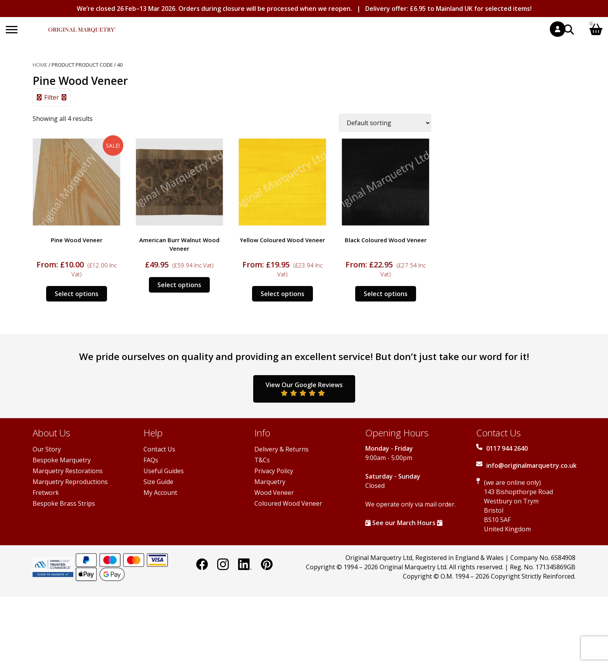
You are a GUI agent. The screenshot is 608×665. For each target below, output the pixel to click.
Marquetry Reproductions (70, 481)
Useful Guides (163, 471)
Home (40, 64)
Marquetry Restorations (68, 471)
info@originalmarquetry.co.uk (531, 465)
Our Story (47, 449)
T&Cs (262, 460)
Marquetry (269, 481)
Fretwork (46, 492)
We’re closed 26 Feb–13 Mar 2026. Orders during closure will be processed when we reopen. (214, 8)
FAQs (150, 460)
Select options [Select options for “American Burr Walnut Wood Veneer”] (179, 285)
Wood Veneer (274, 492)
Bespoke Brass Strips (64, 503)
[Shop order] (385, 123)
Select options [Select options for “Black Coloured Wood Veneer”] (386, 293)
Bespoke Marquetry (62, 460)
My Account (160, 492)
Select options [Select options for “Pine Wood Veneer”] (76, 293)
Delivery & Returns (281, 449)
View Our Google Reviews (304, 388)
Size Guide (158, 481)
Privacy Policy (273, 471)
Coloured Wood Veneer (288, 503)
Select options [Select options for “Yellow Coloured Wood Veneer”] (282, 293)
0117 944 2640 (507, 448)
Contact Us (159, 449)
